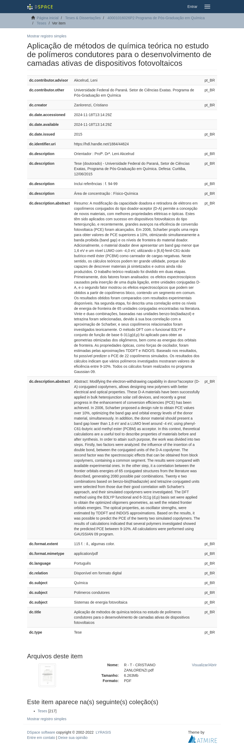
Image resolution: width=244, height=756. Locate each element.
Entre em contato (41, 737)
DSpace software (41, 732)
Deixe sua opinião (73, 737)
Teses (41, 23)
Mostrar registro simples (46, 36)
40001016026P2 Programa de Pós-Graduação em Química (156, 18)
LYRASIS (103, 732)
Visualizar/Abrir (204, 665)
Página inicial (48, 18)
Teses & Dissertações (83, 18)
